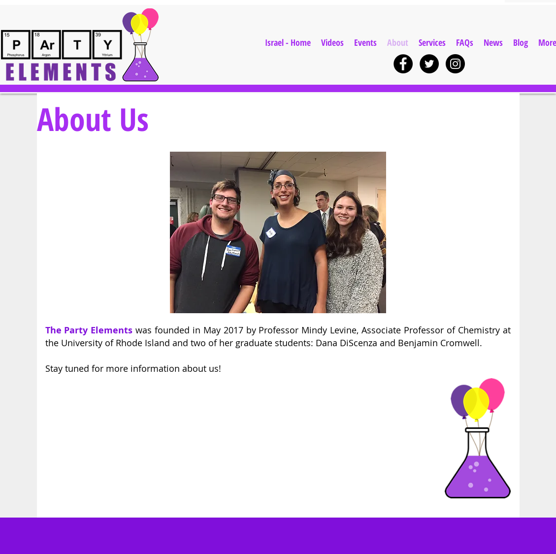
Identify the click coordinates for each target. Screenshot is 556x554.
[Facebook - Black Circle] (403, 63)
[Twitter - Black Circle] (429, 63)
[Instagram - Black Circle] (455, 63)
